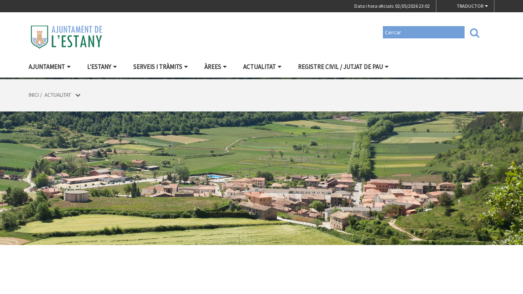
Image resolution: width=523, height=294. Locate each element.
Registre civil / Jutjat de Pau (343, 67)
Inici (34, 94)
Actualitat (262, 67)
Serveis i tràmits (160, 67)
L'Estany (102, 67)
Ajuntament (50, 67)
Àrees (215, 67)
